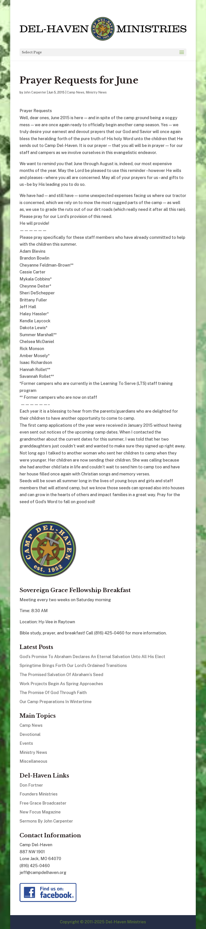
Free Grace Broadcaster (43, 803)
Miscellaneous (33, 761)
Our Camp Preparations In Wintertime (56, 701)
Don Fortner (31, 785)
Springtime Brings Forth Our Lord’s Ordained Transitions (73, 665)
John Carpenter (35, 92)
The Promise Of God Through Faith (53, 692)
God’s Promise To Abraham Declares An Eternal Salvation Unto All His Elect (92, 656)
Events (26, 743)
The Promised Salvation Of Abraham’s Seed (61, 674)
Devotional (30, 734)
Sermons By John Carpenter (46, 821)
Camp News (75, 92)
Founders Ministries (39, 794)
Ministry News (96, 92)
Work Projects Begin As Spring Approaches (61, 683)
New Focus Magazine (40, 812)
